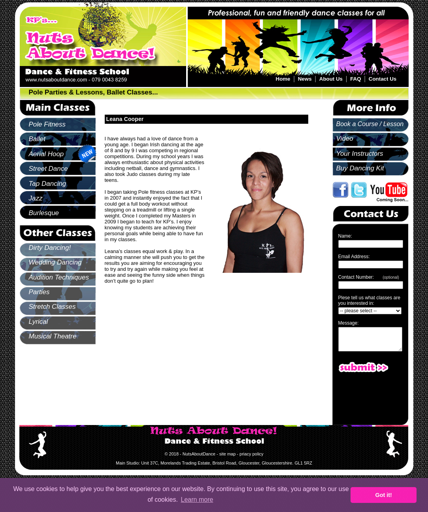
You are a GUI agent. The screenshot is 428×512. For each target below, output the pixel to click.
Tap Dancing (47, 183)
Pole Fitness (47, 124)
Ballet (37, 139)
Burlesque (44, 213)
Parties (39, 292)
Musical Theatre (53, 336)
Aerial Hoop (46, 154)
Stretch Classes (52, 306)
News (305, 79)
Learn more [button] (197, 499)
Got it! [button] (383, 495)
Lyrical (38, 321)
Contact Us (382, 79)
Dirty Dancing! (50, 247)
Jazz (36, 198)
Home (283, 79)
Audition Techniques (59, 277)
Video (344, 138)
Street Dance (48, 168)
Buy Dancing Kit (360, 168)
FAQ (355, 79)
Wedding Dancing (55, 262)
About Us (331, 79)
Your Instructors (359, 153)
